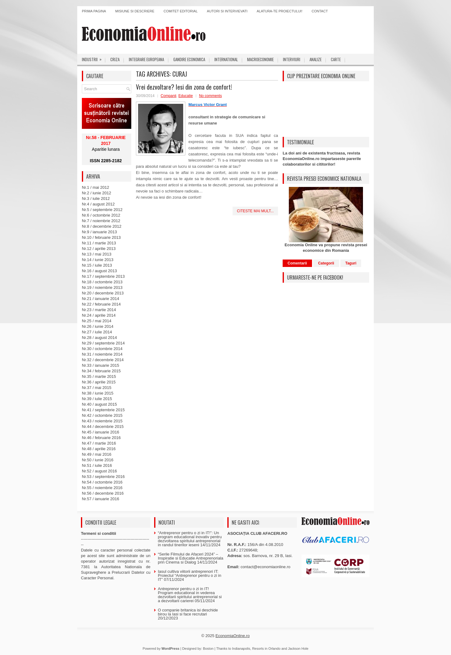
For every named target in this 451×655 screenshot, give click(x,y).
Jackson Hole (298, 648)
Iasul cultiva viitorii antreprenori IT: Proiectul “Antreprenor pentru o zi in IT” (189, 575)
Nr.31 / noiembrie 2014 (102, 354)
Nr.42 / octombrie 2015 (102, 415)
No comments (210, 96)
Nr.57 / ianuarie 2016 (100, 499)
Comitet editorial (181, 11)
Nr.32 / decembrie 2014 (103, 359)
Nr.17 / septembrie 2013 (103, 276)
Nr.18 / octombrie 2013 (102, 282)
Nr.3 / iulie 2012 (96, 198)
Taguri (350, 263)
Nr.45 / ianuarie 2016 (100, 432)
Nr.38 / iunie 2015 (97, 393)
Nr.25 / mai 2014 (96, 321)
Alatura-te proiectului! (279, 11)
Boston (208, 648)
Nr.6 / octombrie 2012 (101, 215)
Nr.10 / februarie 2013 (101, 237)
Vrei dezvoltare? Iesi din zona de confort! (184, 86)
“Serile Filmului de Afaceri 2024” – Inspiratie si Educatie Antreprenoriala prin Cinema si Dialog (190, 558)
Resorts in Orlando (266, 648)
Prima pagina (94, 11)
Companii (168, 96)
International (226, 59)
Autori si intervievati (227, 11)
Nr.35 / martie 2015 (99, 376)
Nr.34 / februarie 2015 (101, 371)
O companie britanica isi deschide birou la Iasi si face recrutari (188, 612)
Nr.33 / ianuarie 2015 (100, 365)
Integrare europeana (146, 59)
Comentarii (297, 263)
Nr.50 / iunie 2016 (97, 460)
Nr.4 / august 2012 (98, 204)
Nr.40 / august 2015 (99, 404)
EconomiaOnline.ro (233, 635)
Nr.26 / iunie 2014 (97, 326)
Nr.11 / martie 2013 (99, 243)
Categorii (326, 263)
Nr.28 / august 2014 (99, 337)
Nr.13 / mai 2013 (96, 254)
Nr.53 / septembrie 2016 (103, 476)
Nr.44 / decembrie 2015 (103, 426)
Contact (320, 11)
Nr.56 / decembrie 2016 (103, 493)
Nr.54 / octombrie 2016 (102, 482)
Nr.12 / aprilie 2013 (99, 248)
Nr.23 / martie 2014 (99, 309)
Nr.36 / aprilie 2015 (99, 382)
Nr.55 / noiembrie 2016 (102, 487)
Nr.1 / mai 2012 (95, 187)
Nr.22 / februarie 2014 (101, 304)
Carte (336, 59)
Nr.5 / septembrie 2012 (102, 209)
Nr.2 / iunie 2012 (96, 193)
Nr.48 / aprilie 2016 (99, 448)
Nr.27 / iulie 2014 (97, 332)
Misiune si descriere (134, 11)
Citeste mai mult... (255, 211)
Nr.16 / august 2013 (99, 270)
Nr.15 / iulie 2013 (97, 265)
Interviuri (291, 59)
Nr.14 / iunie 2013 (97, 259)
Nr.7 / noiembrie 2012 (101, 220)
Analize (316, 59)
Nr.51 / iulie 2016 (97, 465)
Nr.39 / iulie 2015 (97, 398)
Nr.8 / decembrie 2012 (101, 226)
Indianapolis (241, 648)
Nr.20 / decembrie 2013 (103, 293)
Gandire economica (189, 59)
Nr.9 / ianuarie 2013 (99, 232)
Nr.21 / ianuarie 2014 (100, 298)
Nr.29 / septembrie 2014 (103, 343)
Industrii (94, 58)
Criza (115, 59)
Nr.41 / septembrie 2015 (103, 410)
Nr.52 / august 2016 (99, 471)
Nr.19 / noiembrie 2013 (102, 287)
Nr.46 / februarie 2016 (101, 437)
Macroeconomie (260, 59)
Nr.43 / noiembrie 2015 (102, 421)
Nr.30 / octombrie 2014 (102, 348)
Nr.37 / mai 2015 (96, 387)
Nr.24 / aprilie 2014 (99, 315)
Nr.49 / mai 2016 (96, 454)
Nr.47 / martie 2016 (99, 443)
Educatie (185, 96)
